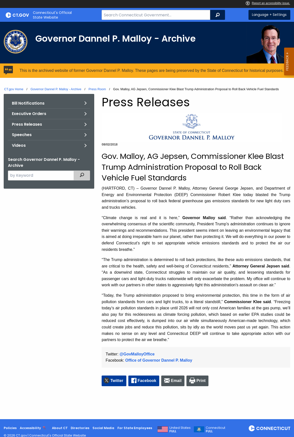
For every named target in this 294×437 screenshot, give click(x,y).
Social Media (103, 428)
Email (176, 381)
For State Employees (134, 428)
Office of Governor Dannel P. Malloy (158, 360)
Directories (80, 428)
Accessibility (30, 428)
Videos (19, 145)
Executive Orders (29, 114)
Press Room (97, 89)
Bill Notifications (28, 103)
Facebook (147, 381)
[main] (147, 220)
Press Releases (27, 124)
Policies (10, 428)
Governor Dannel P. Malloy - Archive (55, 89)
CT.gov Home (13, 89)
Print (201, 381)
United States (180, 429)
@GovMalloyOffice (137, 354)
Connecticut (215, 429)
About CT (60, 428)
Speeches (22, 135)
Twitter (117, 381)
